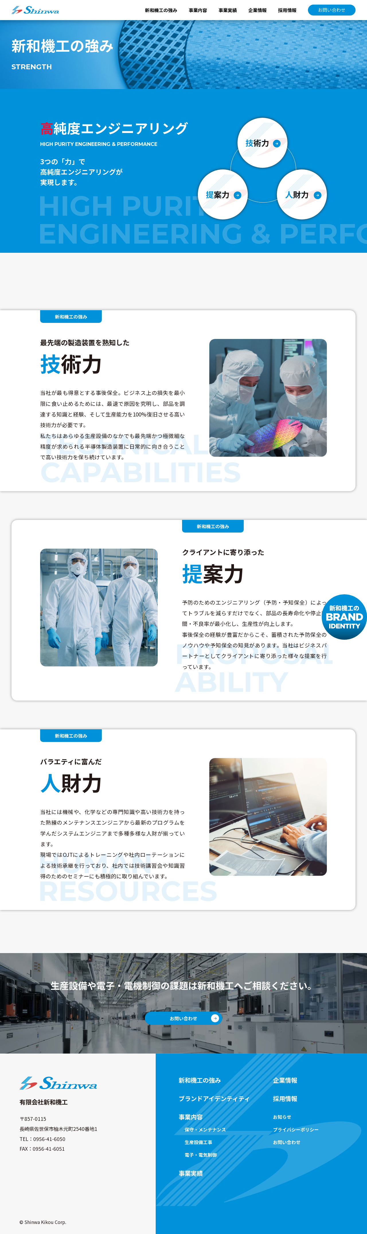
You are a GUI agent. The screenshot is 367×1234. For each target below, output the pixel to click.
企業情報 (257, 10)
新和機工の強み (161, 10)
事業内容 (198, 10)
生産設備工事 (198, 1142)
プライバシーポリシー (296, 1129)
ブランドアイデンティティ (214, 1098)
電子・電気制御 (201, 1154)
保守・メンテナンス (205, 1129)
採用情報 (287, 10)
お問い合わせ (331, 9)
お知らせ (282, 1116)
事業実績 (227, 10)
